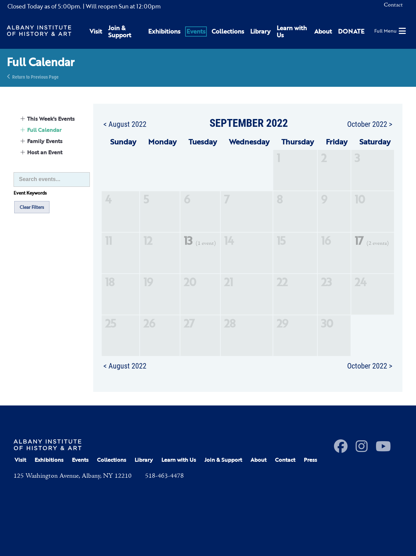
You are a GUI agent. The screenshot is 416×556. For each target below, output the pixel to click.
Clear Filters (32, 207)
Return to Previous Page (35, 76)
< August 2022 (124, 124)
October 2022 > (369, 124)
